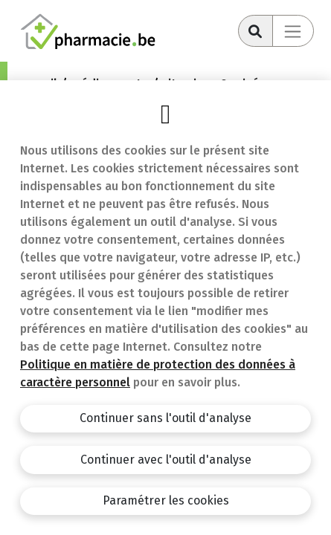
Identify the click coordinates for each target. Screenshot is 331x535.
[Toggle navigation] (293, 31)
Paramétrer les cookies (166, 500)
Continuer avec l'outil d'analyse (165, 460)
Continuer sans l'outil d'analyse (165, 418)
